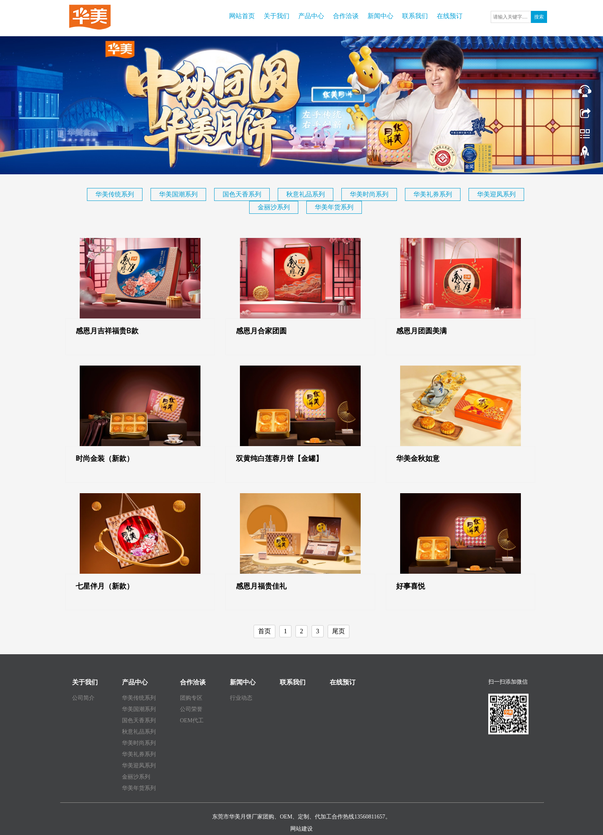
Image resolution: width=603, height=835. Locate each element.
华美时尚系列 (369, 194)
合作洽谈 (346, 15)
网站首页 (242, 15)
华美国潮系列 (178, 194)
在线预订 (450, 15)
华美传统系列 (114, 194)
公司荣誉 (191, 709)
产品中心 (311, 15)
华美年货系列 (334, 207)
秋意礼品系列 (305, 194)
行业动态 (241, 698)
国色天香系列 (242, 194)
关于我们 (276, 15)
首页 (264, 631)
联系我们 (415, 15)
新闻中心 (380, 15)
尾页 (338, 631)
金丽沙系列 (274, 207)
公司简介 (83, 698)
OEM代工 (192, 720)
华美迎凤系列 (496, 194)
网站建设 (301, 829)
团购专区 (191, 698)
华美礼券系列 (432, 194)
